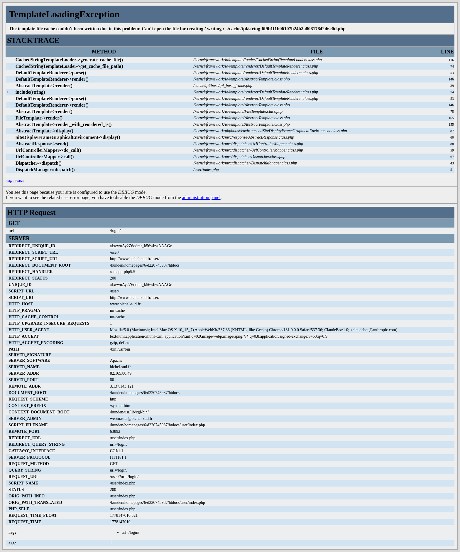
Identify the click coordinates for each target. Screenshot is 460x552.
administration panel (201, 197)
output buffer (15, 181)
